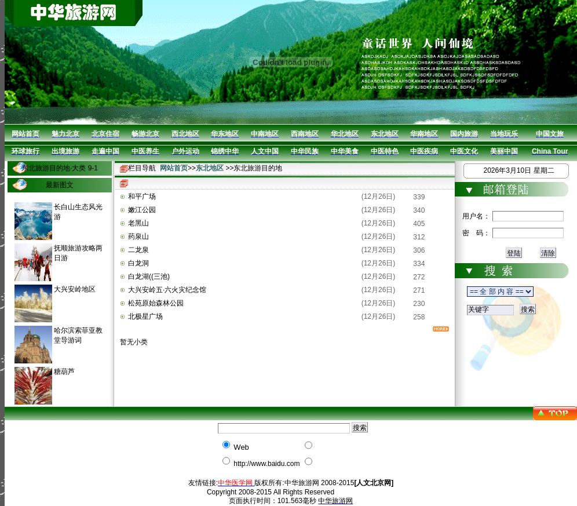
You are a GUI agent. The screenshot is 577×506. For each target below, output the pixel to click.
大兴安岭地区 (75, 289)
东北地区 (210, 168)
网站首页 (174, 168)
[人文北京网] (373, 483)
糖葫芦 (64, 371)
